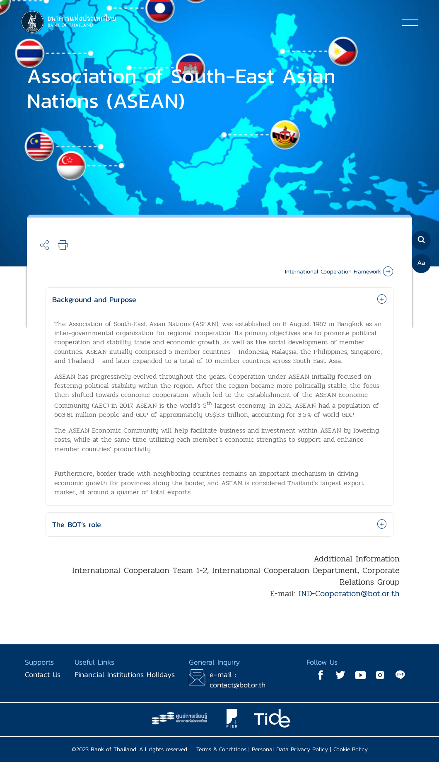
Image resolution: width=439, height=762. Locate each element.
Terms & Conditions (221, 749)
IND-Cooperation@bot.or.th (349, 593)
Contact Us (42, 674)
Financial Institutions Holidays (125, 674)
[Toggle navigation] (410, 22)
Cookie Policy (350, 749)
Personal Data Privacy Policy (290, 749)
